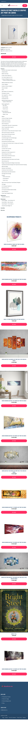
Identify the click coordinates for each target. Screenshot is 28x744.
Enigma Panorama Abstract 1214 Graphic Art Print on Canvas (14, 400)
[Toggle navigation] (2, 5)
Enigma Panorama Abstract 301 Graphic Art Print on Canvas (14, 542)
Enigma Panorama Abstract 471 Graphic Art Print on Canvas (14, 507)
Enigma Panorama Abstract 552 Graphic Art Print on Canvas (14, 435)
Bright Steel (14, 634)
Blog (3, 703)
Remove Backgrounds (7, 701)
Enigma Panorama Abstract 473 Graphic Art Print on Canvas (14, 669)
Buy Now (14, 56)
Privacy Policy (19, 717)
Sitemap (24, 717)
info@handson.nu (3, 1)
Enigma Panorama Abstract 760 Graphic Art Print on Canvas (14, 279)
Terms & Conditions (12, 717)
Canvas (10, 47)
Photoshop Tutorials (6, 696)
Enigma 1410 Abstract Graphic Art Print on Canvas (14, 244)
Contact (6, 717)
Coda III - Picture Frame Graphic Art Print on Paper (14, 319)
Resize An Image (6, 698)
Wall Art (7, 47)
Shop (25, 5)
